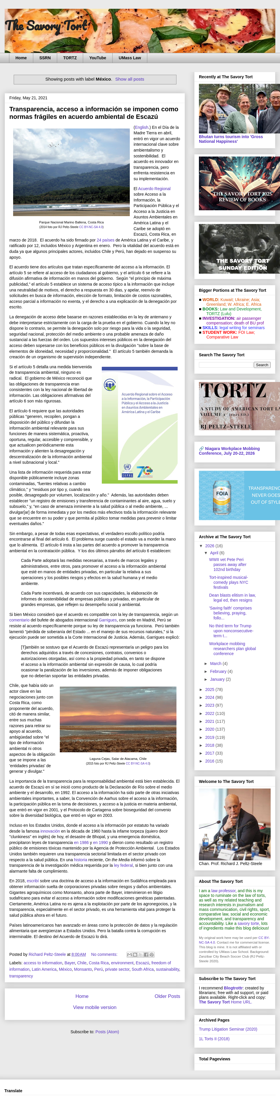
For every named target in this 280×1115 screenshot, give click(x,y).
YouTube (97, 57)
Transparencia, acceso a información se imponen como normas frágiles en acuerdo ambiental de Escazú (93, 112)
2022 (210, 713)
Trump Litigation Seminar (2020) (228, 1029)
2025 (210, 689)
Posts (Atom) (107, 1031)
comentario (19, 620)
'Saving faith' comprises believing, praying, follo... (230, 613)
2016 (210, 761)
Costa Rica (98, 963)
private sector (117, 969)
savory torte (248, 923)
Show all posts (129, 79)
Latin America (44, 969)
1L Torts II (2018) (214, 1038)
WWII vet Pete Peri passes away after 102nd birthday (227, 564)
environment (122, 963)
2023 (210, 705)
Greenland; (216, 304)
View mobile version (95, 1007)
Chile (82, 963)
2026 (210, 545)
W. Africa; (236, 304)
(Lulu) (226, 313)
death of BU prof (249, 323)
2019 (210, 737)
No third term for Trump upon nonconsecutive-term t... (231, 631)
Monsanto (83, 969)
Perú (98, 969)
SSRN (45, 57)
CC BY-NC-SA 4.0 (91, 227)
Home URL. (225, 1002)
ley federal (123, 865)
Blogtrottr (233, 988)
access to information (43, 963)
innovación (50, 831)
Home (21, 57)
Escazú (142, 963)
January (218, 679)
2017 (210, 753)
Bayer (69, 963)
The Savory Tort (46, 25)
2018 (210, 745)
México (65, 969)
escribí (33, 880)
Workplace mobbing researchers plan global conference (232, 648)
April (214, 552)
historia (80, 859)
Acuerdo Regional (154, 188)
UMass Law (130, 57)
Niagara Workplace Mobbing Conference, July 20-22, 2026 (229, 451)
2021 (210, 721)
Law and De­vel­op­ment (240, 309)
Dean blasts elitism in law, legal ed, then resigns (232, 597)
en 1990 (100, 842)
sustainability (167, 969)
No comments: (105, 954)
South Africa (143, 969)
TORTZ (70, 57)
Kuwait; (227, 299)
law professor (223, 890)
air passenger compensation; (232, 320)
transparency (21, 976)
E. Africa (253, 304)
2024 (210, 697)
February (219, 671)
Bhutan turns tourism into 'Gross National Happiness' (231, 139)
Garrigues (108, 620)
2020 (210, 729)
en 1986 (81, 842)
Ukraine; (242, 299)
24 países (106, 240)
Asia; (255, 299)
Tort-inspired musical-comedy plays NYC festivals (228, 582)
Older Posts (167, 996)
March (216, 663)
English (141, 127)
